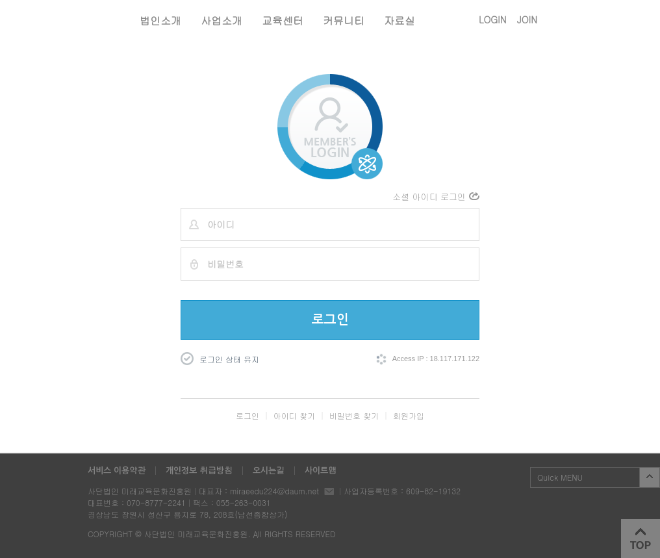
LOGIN (493, 19)
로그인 (330, 319)
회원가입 (408, 415)
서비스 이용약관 (117, 470)
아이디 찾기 (294, 415)
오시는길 (269, 470)
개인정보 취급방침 (199, 470)
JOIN (527, 19)
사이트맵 (320, 470)
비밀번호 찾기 (354, 415)
